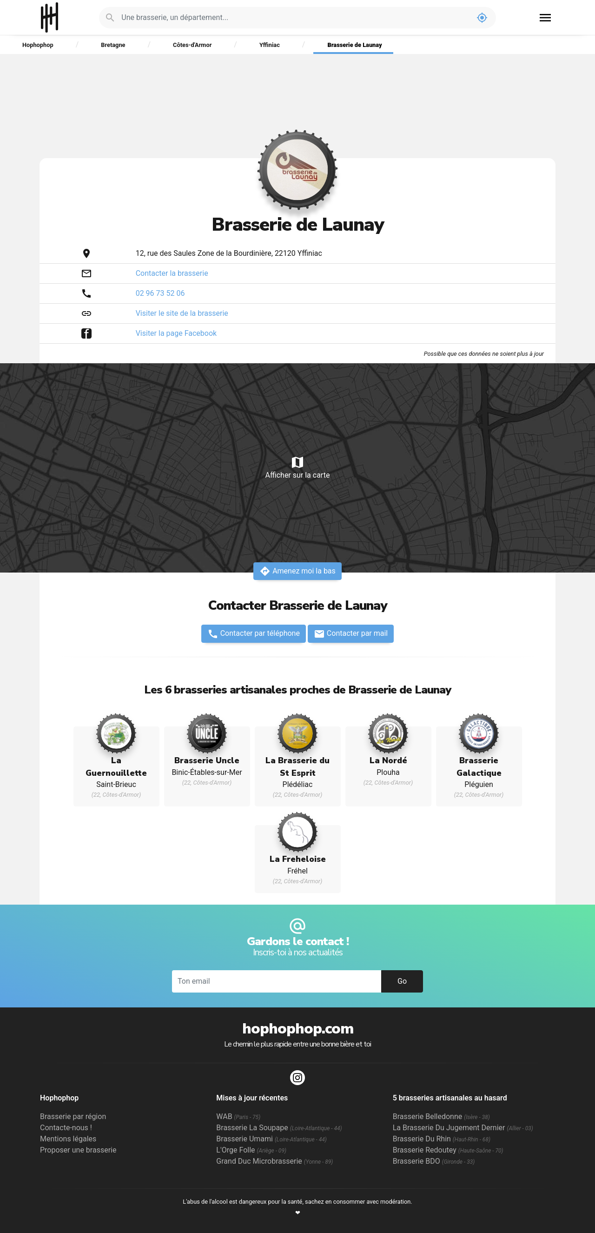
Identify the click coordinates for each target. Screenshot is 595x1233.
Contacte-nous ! (66, 1127)
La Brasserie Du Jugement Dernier (463, 1127)
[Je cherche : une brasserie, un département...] (294, 18)
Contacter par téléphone (253, 634)
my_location (482, 17)
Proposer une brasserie (78, 1150)
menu (545, 17)
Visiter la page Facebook (176, 333)
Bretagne (113, 44)
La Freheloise (298, 859)
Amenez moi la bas (297, 571)
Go (402, 981)
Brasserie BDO (434, 1161)
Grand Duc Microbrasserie (274, 1161)
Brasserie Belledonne (441, 1116)
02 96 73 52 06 (160, 293)
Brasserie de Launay (354, 44)
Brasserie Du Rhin (441, 1138)
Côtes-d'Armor (192, 44)
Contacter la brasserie (172, 273)
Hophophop (49, 17)
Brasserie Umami (271, 1138)
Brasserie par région (73, 1116)
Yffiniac (269, 44)
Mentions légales (68, 1138)
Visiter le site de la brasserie (182, 313)
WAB (238, 1116)
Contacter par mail (351, 634)
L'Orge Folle (251, 1150)
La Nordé (388, 760)
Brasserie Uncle (206, 760)
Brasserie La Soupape (279, 1127)
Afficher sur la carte (297, 467)
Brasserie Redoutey (448, 1150)
